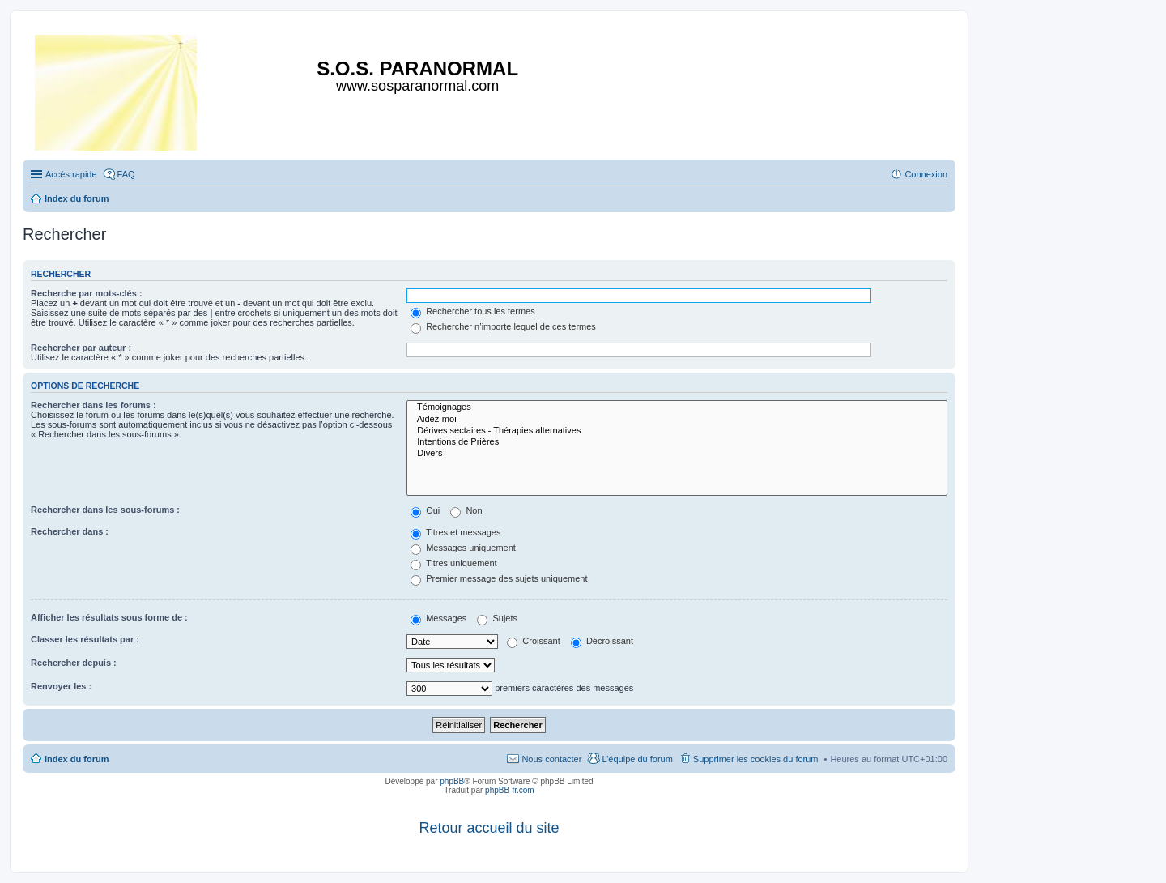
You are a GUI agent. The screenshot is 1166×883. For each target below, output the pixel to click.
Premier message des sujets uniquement (499, 578)
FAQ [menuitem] (126, 174)
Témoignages (677, 407)
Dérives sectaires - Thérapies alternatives (677, 431)
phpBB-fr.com (509, 790)
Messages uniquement (463, 547)
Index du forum (77, 759)
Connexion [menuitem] (925, 174)
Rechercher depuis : (74, 663)
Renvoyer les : (61, 686)
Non (466, 510)
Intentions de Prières (677, 442)
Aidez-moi (677, 419)
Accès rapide (71, 174)
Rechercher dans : (70, 531)
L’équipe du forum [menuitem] (637, 759)
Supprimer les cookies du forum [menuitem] (756, 759)
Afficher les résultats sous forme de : (109, 617)
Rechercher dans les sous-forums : (105, 509)
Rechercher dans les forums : (93, 405)
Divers (677, 453)
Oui (425, 510)
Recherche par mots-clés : (87, 293)
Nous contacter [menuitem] (551, 759)
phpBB (452, 781)
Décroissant (602, 641)
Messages (438, 618)
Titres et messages (455, 532)
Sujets (497, 618)
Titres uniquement (454, 563)
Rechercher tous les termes (473, 311)
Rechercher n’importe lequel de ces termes (503, 326)
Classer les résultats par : (85, 639)
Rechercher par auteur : (81, 347)
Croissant (533, 641)
